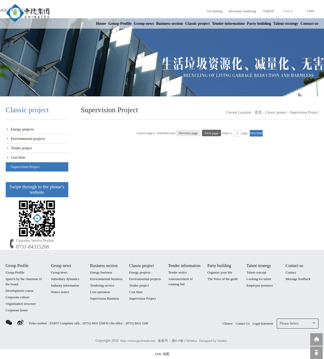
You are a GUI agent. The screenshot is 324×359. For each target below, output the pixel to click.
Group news (144, 23)
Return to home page (316, 339)
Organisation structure (21, 304)
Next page (211, 133)
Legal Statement (263, 323)
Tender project (21, 148)
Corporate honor (17, 310)
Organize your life (219, 272)
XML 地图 (162, 354)
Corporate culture (17, 297)
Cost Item (18, 157)
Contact (291, 272)
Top (316, 352)
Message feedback (298, 279)
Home (101, 23)
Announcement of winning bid (180, 281)
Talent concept (256, 272)
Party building (259, 23)
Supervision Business (104, 298)
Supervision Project (25, 167)
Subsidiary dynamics (65, 279)
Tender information (228, 23)
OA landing (214, 11)
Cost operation (100, 292)
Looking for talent (259, 279)
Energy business (101, 272)
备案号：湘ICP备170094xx (177, 341)
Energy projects (22, 129)
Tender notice (177, 272)
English (268, 11)
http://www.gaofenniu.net (138, 341)
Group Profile (119, 23)
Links (311, 11)
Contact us (310, 23)
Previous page (188, 133)
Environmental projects (28, 139)
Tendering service (102, 285)
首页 (258, 112)
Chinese (228, 323)
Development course (20, 291)
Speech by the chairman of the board (24, 281)
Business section (169, 23)
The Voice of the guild (222, 279)
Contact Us (243, 323)
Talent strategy (285, 23)
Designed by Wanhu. (213, 341)
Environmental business (106, 279)
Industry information (65, 285)
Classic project (197, 23)
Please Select (298, 323)
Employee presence (260, 285)
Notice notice (60, 292)
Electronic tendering (242, 11)
